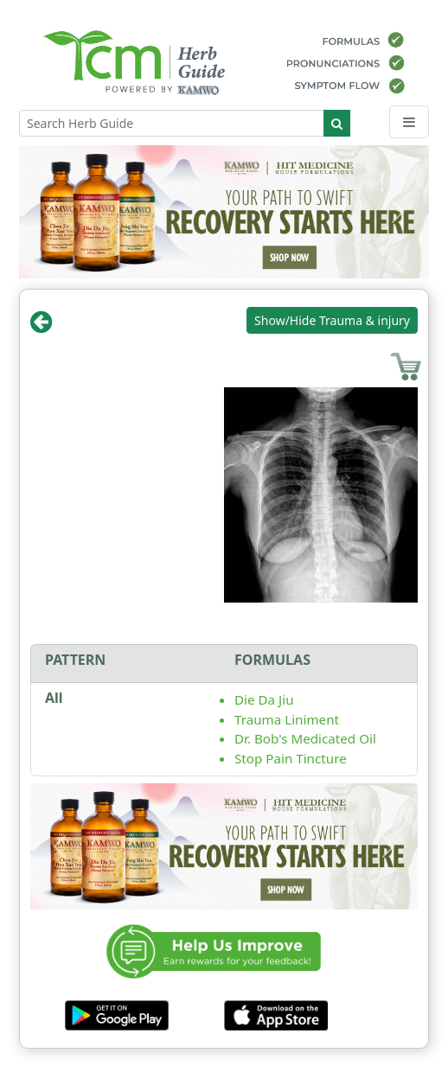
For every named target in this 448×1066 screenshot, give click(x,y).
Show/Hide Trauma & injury (332, 320)
